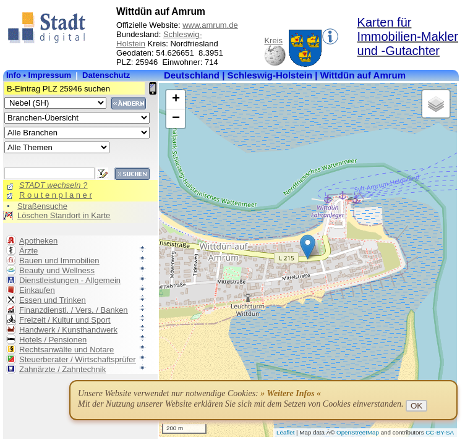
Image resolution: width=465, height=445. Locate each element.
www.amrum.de (210, 25)
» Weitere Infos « (290, 393)
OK (416, 405)
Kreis (273, 40)
